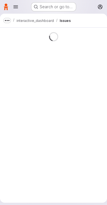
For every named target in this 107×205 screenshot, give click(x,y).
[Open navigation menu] (15, 6)
